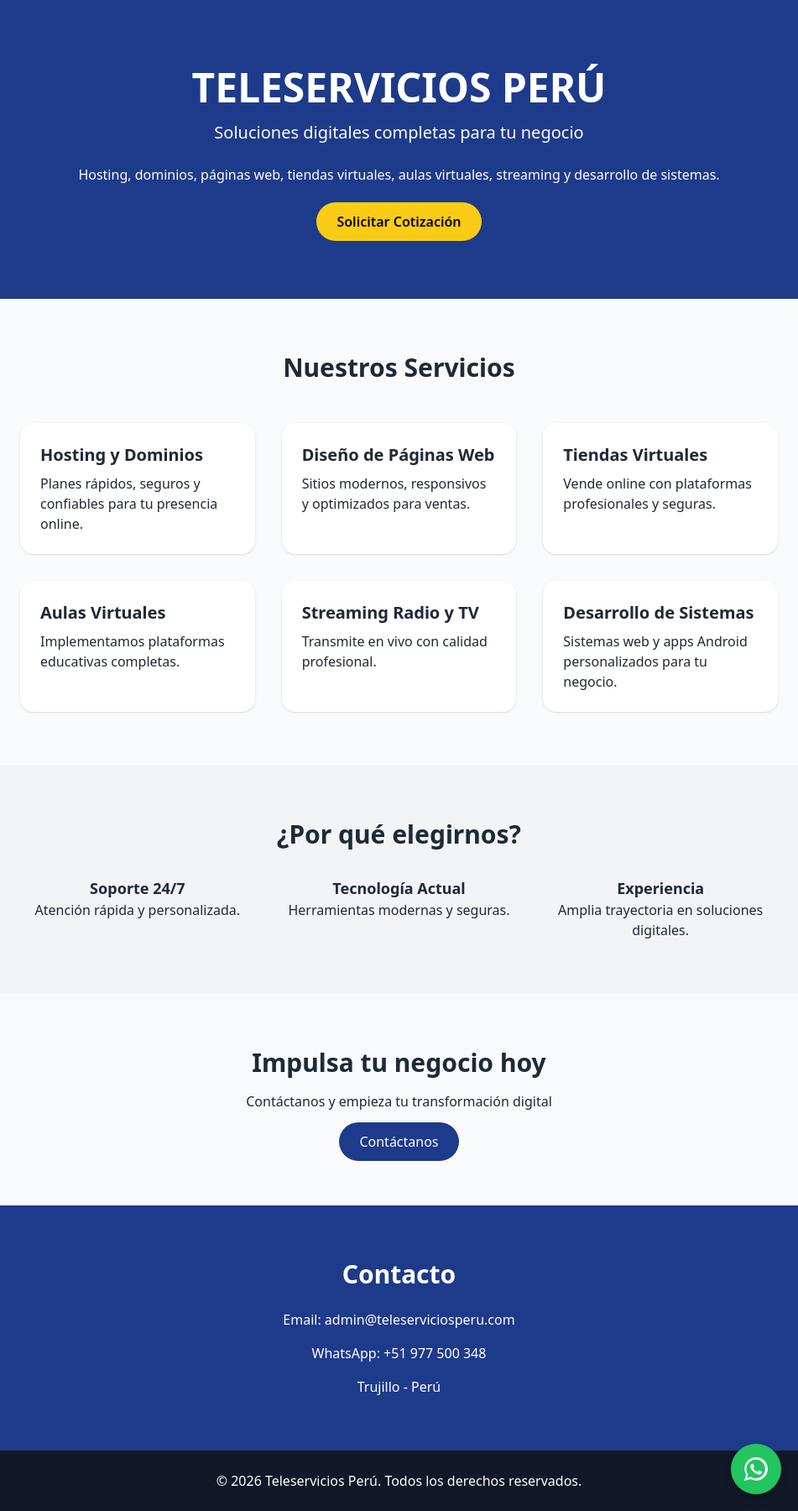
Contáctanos (398, 1141)
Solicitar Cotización (398, 221)
